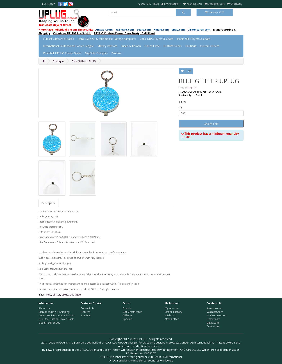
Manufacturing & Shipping (54, 311)
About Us (44, 308)
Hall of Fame (152, 46)
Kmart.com (213, 319)
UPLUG (192, 88)
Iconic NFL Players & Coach (193, 38)
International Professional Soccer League (68, 46)
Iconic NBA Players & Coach (156, 38)
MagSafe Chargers (96, 53)
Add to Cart (211, 123)
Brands (127, 308)
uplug (65, 294)
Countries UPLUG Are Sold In (56, 315)
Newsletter (172, 319)
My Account (172, 308)
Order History (173, 311)
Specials (128, 319)
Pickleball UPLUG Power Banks (62, 53)
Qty (180, 107)
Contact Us (87, 308)
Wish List (170, 315)
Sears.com (213, 326)
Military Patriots (107, 46)
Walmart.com (215, 311)
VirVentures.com (217, 315)
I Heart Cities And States (58, 38)
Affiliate (127, 315)
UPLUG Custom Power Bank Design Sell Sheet (56, 320)
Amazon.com (214, 308)
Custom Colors (172, 46)
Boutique (190, 46)
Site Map (86, 315)
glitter (56, 294)
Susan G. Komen (131, 46)
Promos (116, 53)
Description (48, 203)
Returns (85, 311)
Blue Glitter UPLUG (84, 61)
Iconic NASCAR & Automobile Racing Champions (107, 38)
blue (48, 294)
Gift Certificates (132, 311)
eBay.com (213, 322)
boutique (75, 294)
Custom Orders (209, 46)
